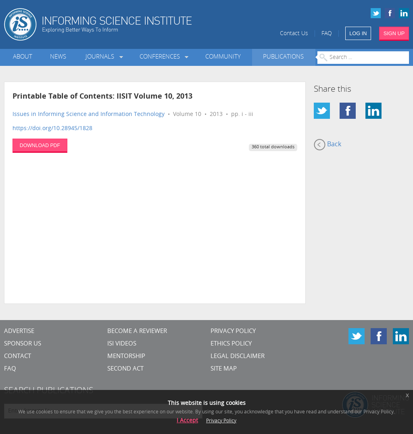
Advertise (19, 332)
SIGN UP (394, 33)
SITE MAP (224, 369)
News (58, 57)
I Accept (187, 421)
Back (327, 144)
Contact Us (294, 34)
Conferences (161, 57)
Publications (283, 57)
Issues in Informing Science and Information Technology (89, 115)
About (22, 57)
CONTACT (17, 357)
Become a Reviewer (137, 332)
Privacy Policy (233, 332)
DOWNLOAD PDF (40, 145)
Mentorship (126, 357)
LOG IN (358, 33)
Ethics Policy (231, 344)
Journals (101, 57)
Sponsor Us (22, 344)
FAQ (326, 34)
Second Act (125, 369)
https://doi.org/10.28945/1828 (52, 129)
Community (223, 57)
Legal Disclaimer (238, 357)
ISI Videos (121, 344)
